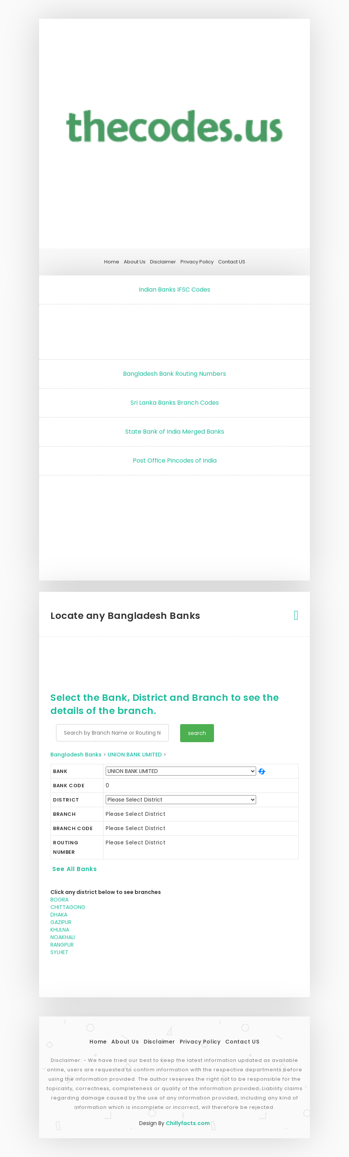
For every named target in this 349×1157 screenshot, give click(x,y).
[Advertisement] (174, 330)
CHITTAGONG (67, 907)
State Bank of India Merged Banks (174, 431)
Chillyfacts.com (188, 1123)
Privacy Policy (197, 262)
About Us (135, 262)
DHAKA (58, 914)
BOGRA (59, 899)
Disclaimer (163, 262)
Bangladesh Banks (76, 754)
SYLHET (59, 952)
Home (111, 262)
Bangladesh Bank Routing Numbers (174, 373)
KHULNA (59, 929)
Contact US (231, 262)
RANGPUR (62, 944)
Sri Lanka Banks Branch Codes (174, 402)
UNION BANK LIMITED (135, 754)
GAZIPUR (60, 922)
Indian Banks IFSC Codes (174, 289)
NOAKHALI (62, 937)
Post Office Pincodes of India (175, 460)
